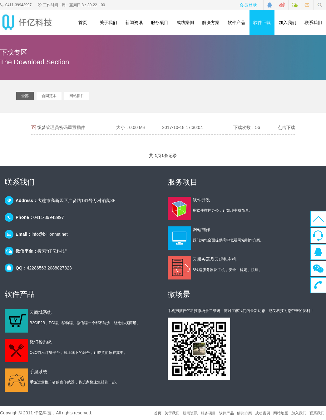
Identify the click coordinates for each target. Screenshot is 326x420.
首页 (82, 22)
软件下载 (262, 22)
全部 (25, 96)
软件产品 (236, 22)
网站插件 (76, 96)
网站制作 (201, 229)
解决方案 (211, 22)
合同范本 (49, 96)
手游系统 (38, 371)
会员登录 (248, 4)
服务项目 (159, 22)
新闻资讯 (134, 22)
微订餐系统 (41, 341)
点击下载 (286, 127)
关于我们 (108, 22)
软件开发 (201, 199)
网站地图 (280, 413)
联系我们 (313, 22)
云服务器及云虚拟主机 (214, 259)
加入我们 (287, 22)
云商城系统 (41, 312)
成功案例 (185, 22)
